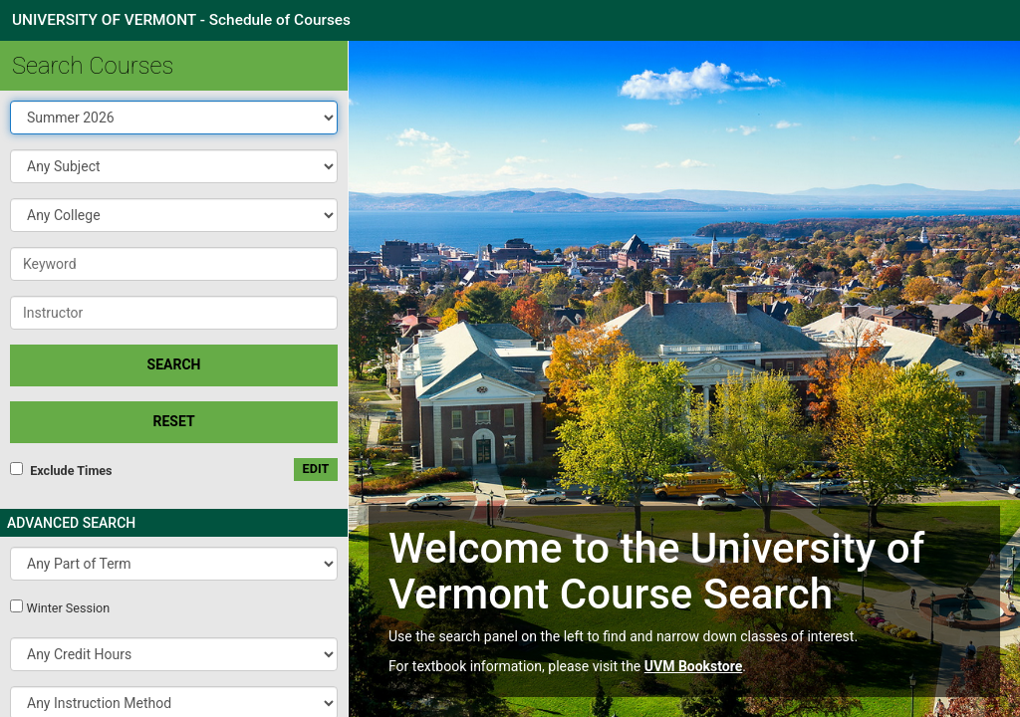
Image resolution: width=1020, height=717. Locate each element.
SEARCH (174, 364)
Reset (173, 421)
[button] (174, 166)
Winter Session (68, 607)
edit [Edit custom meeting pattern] (316, 468)
